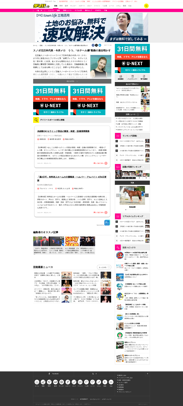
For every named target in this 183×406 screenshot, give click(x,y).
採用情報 (121, 387)
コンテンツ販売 (122, 382)
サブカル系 (78, 10)
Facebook (55, 374)
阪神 (66, 6)
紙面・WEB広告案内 (124, 380)
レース (111, 6)
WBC (88, 1)
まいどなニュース (95, 399)
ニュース (51, 10)
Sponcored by (103, 223)
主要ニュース (130, 114)
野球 (61, 6)
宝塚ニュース (67, 10)
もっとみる (102, 267)
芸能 (55, 6)
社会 (129, 6)
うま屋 (104, 6)
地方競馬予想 (63, 1)
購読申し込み (122, 375)
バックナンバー (132, 79)
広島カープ (129, 1)
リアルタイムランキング (133, 216)
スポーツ (82, 6)
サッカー (73, 6)
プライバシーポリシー (124, 392)
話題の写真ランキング (132, 167)
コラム (118, 6)
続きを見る (70, 81)
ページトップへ (147, 373)
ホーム (35, 45)
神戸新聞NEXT (84, 399)
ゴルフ (89, 6)
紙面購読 (120, 79)
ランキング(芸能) (130, 136)
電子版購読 (144, 79)
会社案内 (121, 385)
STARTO (98, 10)
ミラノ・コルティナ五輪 (77, 1)
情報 (58, 10)
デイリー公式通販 (118, 1)
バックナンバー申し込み (125, 377)
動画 (124, 6)
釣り (136, 1)
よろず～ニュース (106, 399)
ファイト (97, 6)
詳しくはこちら (100, 163)
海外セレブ (88, 10)
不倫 (105, 10)
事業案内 (121, 389)
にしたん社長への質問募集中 (101, 1)
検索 (146, 6)
